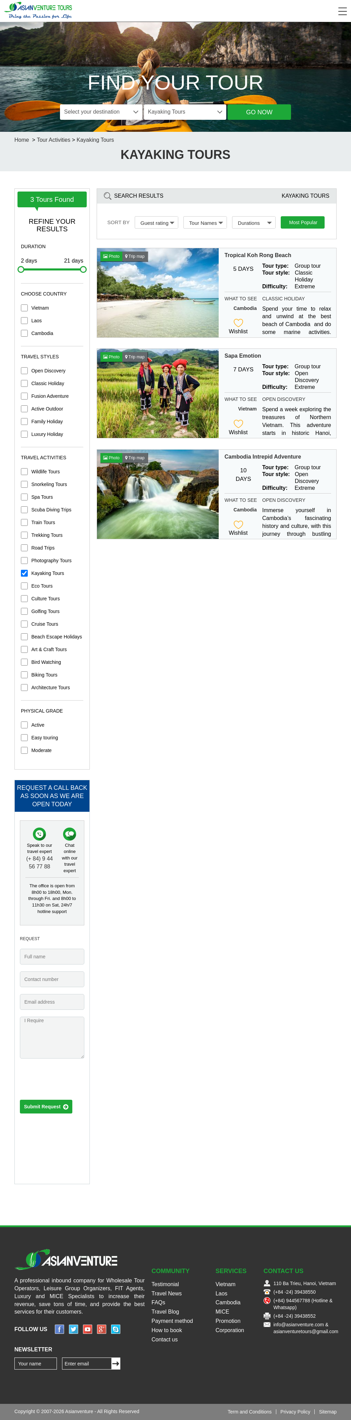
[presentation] (72, 1081)
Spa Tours (42, 497)
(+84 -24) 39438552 (295, 1316)
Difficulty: (275, 286)
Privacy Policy (295, 1412)
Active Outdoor (47, 409)
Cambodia (42, 333)
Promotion (228, 1321)
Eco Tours (41, 586)
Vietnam (40, 308)
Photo (111, 256)
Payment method (172, 1321)
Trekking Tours (46, 535)
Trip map (135, 256)
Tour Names (206, 223)
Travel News (167, 1293)
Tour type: (275, 266)
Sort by (118, 222)
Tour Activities (53, 140)
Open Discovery (48, 370)
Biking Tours (44, 675)
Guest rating (158, 223)
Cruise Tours (44, 624)
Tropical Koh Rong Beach (258, 255)
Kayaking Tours (95, 140)
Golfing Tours (45, 611)
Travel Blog (165, 1312)
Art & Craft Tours (48, 649)
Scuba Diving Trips (51, 509)
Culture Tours (45, 598)
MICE (222, 1312)
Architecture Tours (50, 687)
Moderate (41, 750)
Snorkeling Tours (49, 484)
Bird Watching (46, 662)
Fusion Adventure (50, 396)
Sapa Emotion (243, 356)
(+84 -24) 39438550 (295, 1292)
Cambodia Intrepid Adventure (263, 457)
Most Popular (303, 222)
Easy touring (44, 737)
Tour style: (276, 273)
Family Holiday (47, 421)
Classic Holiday (47, 383)
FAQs (158, 1302)
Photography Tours (51, 560)
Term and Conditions (249, 1412)
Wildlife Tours (45, 471)
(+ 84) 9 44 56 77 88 (39, 862)
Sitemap (328, 1412)
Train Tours (43, 522)
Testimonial (165, 1284)
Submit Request (46, 1107)
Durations (255, 223)
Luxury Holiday (47, 434)
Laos (36, 320)
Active (37, 725)
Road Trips (43, 548)
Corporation (230, 1330)
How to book (167, 1330)
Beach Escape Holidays (56, 636)
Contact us (165, 1339)
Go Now (259, 112)
